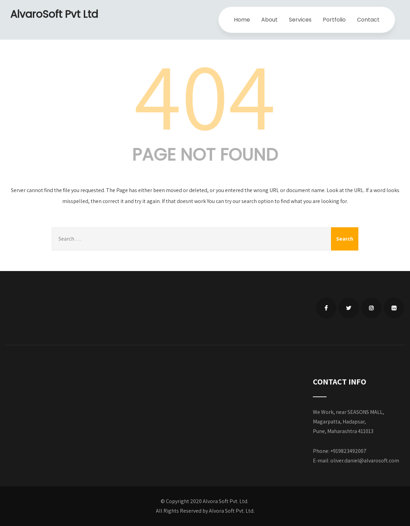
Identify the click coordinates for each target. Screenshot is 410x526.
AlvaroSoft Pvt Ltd (54, 14)
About (269, 20)
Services (300, 20)
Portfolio (334, 20)
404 (205, 94)
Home (242, 20)
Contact (368, 20)
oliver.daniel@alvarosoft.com (364, 460)
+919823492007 (348, 451)
